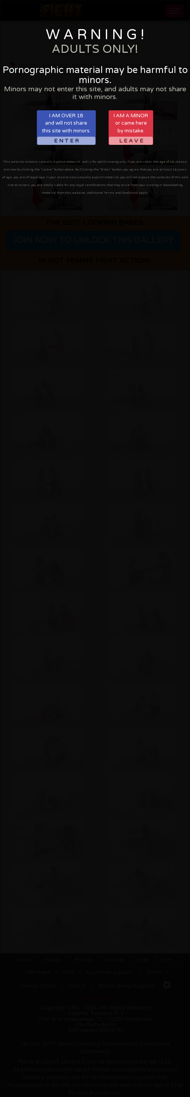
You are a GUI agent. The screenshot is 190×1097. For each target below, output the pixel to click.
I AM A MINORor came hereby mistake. (131, 129)
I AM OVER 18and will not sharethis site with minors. (66, 129)
